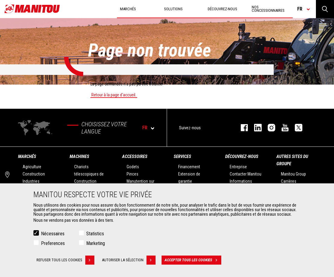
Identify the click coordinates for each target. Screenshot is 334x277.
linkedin (255, 127)
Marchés (27, 156)
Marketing (95, 244)
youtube (282, 127)
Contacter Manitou (245, 174)
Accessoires (134, 156)
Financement (189, 166)
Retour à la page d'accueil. (113, 94)
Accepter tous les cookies (193, 261)
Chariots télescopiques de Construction (89, 174)
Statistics (95, 234)
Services (182, 156)
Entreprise (238, 166)
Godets (133, 166)
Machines (79, 156)
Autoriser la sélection (129, 261)
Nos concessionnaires (268, 9)
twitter (295, 127)
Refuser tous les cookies (65, 261)
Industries (31, 181)
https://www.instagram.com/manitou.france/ (268, 127)
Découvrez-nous (241, 156)
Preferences (53, 244)
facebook (241, 127)
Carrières (288, 181)
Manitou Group (293, 174)
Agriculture (32, 166)
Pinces (132, 174)
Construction (34, 174)
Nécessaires (53, 234)
